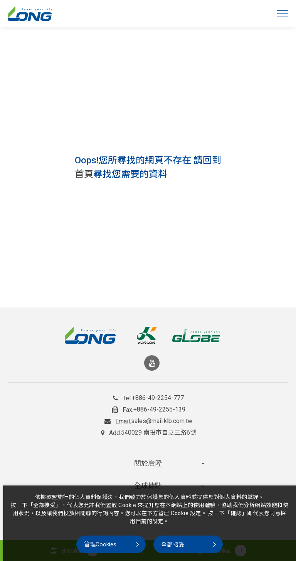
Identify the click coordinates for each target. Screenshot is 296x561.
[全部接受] (188, 544)
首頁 (84, 174)
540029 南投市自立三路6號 (158, 433)
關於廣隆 (148, 460)
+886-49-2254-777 (158, 398)
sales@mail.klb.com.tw (161, 421)
